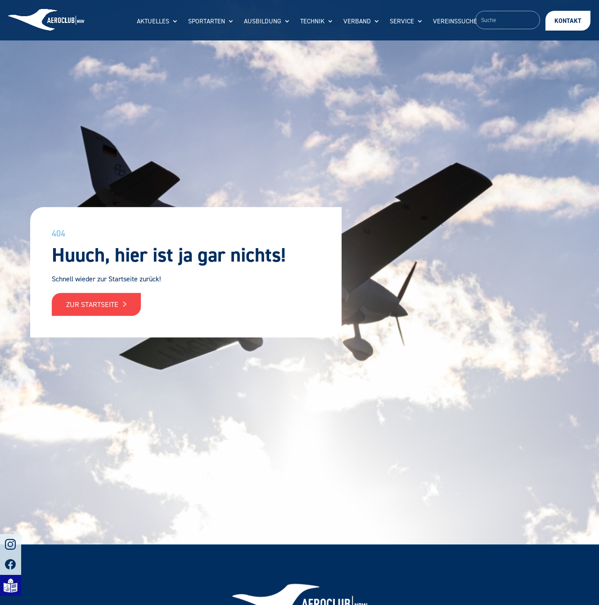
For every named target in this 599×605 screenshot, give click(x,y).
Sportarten (206, 22)
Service (402, 22)
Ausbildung (262, 22)
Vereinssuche (455, 22)
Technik (312, 22)
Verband (357, 22)
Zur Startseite (96, 304)
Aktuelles (153, 22)
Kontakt (567, 21)
